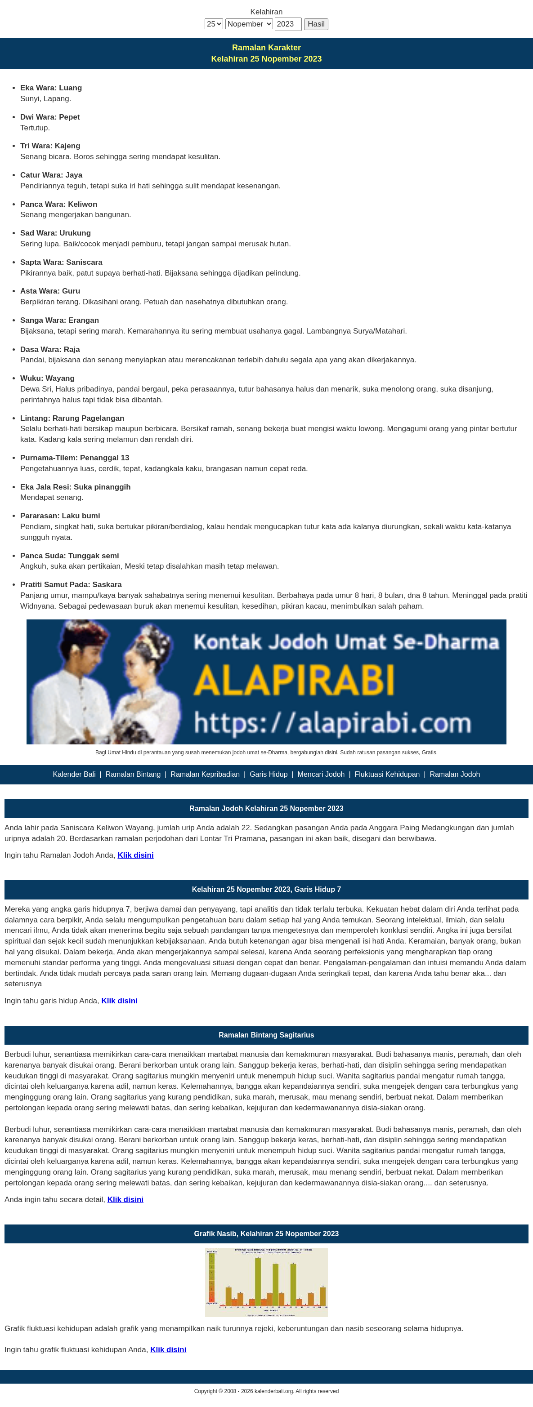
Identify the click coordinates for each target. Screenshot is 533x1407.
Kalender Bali (74, 774)
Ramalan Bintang (133, 774)
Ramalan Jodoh (455, 774)
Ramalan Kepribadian (205, 774)
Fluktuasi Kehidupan (387, 774)
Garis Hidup (268, 774)
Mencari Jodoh (321, 774)
